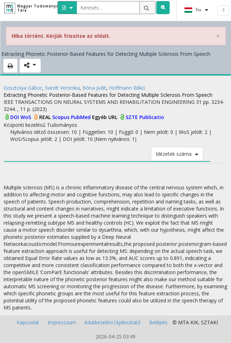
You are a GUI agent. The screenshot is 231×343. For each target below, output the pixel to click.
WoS (26, 117)
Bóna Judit (94, 87)
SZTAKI (209, 322)
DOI (15, 117)
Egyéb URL (105, 117)
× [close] (218, 36)
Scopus (61, 117)
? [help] (223, 10)
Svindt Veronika (62, 87)
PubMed (81, 117)
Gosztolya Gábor (23, 87)
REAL (45, 117)
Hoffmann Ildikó (127, 87)
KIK (194, 322)
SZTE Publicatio (145, 117)
